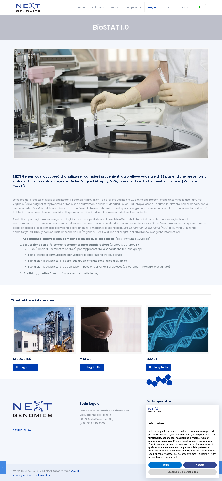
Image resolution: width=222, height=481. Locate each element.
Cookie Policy (41, 475)
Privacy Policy (22, 475)
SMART (151, 358)
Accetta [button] (200, 465)
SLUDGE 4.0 (22, 358)
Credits (76, 471)
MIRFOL (85, 358)
